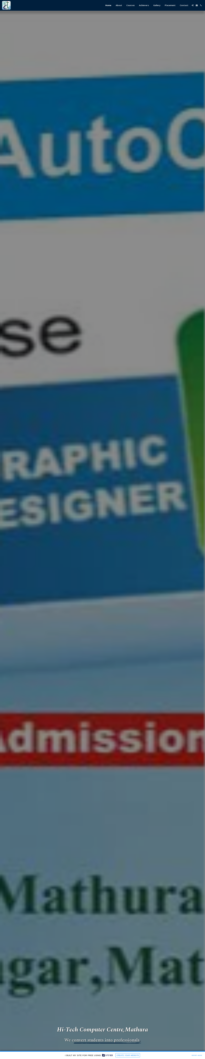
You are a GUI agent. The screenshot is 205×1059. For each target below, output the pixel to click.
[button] (192, 5)
